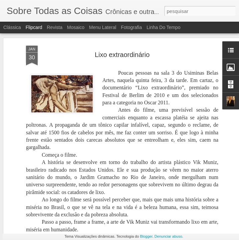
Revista (54, 27)
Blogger (146, 236)
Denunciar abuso (168, 236)
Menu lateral (102, 27)
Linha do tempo (164, 27)
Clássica (12, 27)
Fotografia (131, 27)
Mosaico (75, 27)
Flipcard (34, 27)
